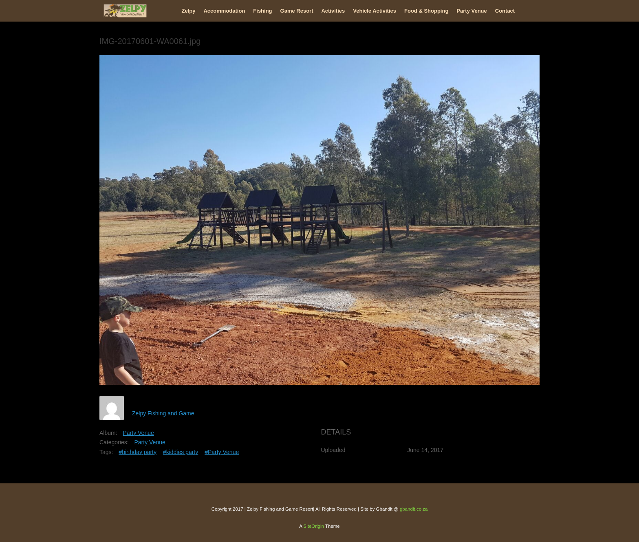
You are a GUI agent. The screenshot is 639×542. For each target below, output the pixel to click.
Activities (333, 11)
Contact (505, 11)
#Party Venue (222, 452)
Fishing (262, 11)
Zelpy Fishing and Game (163, 413)
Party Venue (471, 11)
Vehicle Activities (374, 11)
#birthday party (137, 452)
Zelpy (189, 11)
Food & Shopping (426, 11)
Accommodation (224, 11)
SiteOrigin (313, 526)
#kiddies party (180, 452)
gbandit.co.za (413, 509)
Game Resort (296, 11)
